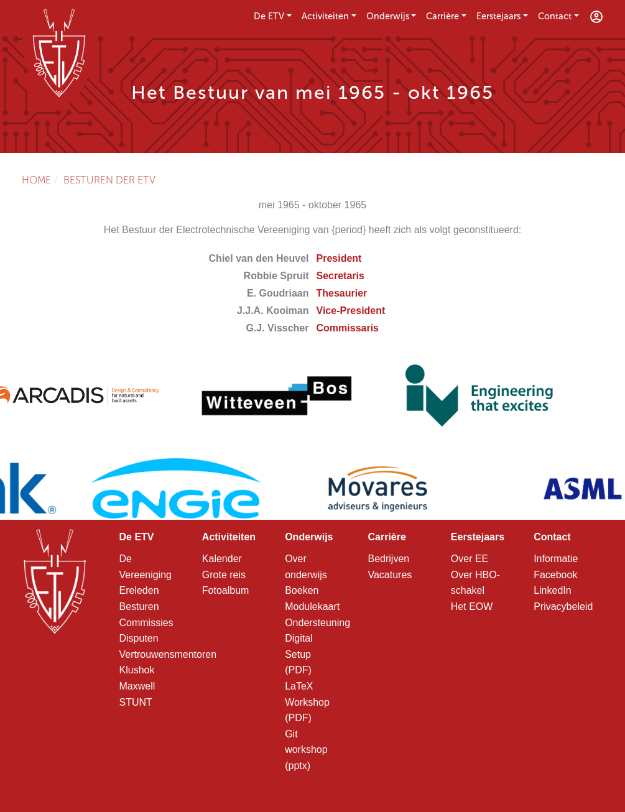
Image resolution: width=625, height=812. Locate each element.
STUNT (135, 702)
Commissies (146, 622)
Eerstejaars (498, 16)
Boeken (301, 590)
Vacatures (390, 575)
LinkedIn (553, 590)
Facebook (555, 575)
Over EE (469, 558)
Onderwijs (387, 16)
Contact (555, 16)
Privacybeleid (563, 606)
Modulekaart (312, 606)
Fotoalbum (225, 590)
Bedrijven (388, 558)
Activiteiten (325, 16)
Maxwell (137, 686)
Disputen (139, 638)
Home (36, 180)
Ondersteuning (317, 622)
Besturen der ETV (109, 180)
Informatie (556, 558)
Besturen (139, 606)
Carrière (442, 16)
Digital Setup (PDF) (298, 654)
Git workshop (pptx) (306, 750)
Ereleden (139, 590)
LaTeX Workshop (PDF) (307, 702)
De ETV (269, 16)
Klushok (137, 670)
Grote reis (224, 575)
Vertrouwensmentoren (168, 654)
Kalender (222, 558)
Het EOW (472, 606)
